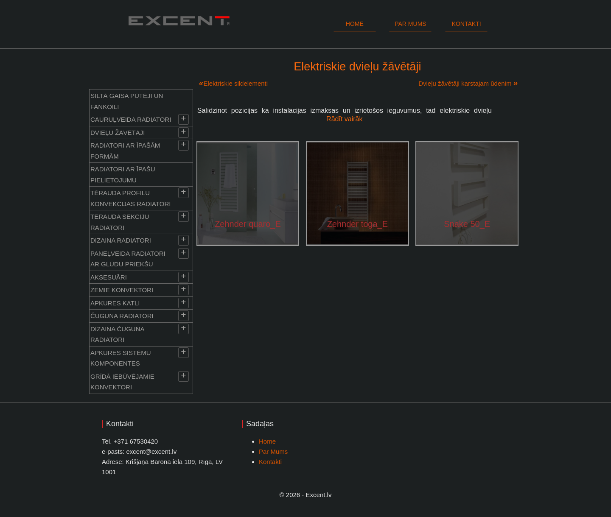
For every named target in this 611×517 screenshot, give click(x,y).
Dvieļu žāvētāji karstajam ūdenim (464, 83)
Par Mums (273, 451)
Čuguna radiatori (122, 315)
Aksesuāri (108, 277)
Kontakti (466, 23)
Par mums (410, 23)
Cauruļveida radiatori (130, 119)
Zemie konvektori (121, 289)
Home (355, 23)
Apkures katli (115, 303)
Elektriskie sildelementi (235, 83)
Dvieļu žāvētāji (117, 132)
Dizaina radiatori (120, 240)
